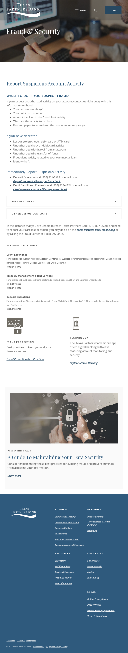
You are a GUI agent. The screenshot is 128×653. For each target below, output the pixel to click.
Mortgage (92, 530)
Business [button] (61, 509)
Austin (90, 572)
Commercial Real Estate (67, 522)
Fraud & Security (63, 577)
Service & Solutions (64, 572)
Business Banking (63, 527)
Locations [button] (95, 553)
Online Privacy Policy (97, 599)
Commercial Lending (65, 516)
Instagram (31, 641)
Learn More (14, 476)
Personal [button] (94, 509)
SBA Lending (61, 533)
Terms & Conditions (97, 616)
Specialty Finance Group (67, 539)
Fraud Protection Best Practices (25, 359)
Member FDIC (38, 646)
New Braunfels (94, 566)
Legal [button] (91, 591)
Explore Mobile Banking (84, 363)
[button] (64, 201)
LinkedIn (21, 641)
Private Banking (95, 516)
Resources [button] (62, 553)
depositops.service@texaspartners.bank (36, 181)
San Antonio (93, 560)
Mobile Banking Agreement (100, 610)
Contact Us (60, 560)
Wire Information (63, 583)
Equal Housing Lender (58, 646)
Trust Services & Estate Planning (98, 523)
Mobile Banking (62, 566)
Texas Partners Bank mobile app (96, 230)
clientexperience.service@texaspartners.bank (40, 189)
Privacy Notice (94, 605)
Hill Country (93, 577)
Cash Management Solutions (69, 544)
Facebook (10, 641)
